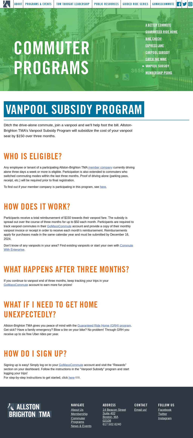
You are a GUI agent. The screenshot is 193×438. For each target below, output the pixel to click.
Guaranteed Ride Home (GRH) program (104, 325)
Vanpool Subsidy (157, 66)
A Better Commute (158, 25)
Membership (79, 414)
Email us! (140, 409)
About (18, 4)
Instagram (165, 418)
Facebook (164, 409)
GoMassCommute (163, 4)
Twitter (162, 414)
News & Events (81, 426)
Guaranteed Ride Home (162, 32)
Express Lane (155, 46)
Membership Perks (159, 73)
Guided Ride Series (135, 4)
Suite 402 (109, 413)
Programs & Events (38, 4)
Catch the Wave (156, 59)
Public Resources (106, 4)
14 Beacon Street (114, 409)
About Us (77, 409)
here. (103, 186)
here (72, 377)
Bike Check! (154, 39)
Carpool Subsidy (158, 53)
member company (100, 167)
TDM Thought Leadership (73, 4)
